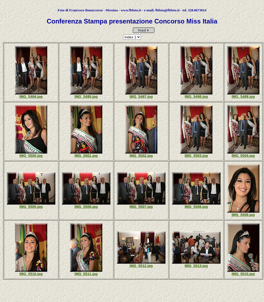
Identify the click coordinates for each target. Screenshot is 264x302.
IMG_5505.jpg (31, 207)
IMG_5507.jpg (141, 207)
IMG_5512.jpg (141, 266)
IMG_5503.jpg (196, 156)
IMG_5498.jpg (196, 96)
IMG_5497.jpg (141, 96)
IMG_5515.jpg (243, 274)
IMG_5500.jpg (31, 156)
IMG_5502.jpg (141, 156)
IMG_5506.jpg (86, 207)
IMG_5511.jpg (86, 274)
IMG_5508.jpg (196, 207)
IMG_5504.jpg (243, 156)
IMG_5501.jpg (86, 156)
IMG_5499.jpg (243, 96)
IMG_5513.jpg (196, 266)
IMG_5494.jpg (31, 96)
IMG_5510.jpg (31, 274)
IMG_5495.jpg (86, 96)
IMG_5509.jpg (243, 215)
